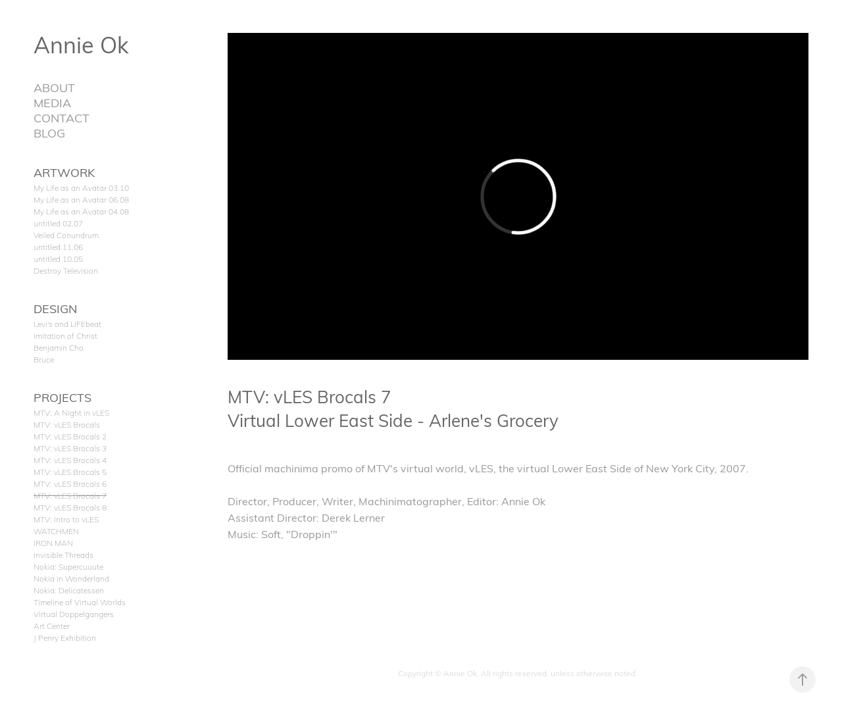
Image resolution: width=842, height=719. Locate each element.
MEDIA (52, 102)
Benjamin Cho (59, 347)
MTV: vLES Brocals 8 (70, 507)
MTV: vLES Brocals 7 (70, 495)
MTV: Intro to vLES (66, 519)
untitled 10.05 (58, 258)
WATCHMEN (56, 531)
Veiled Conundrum (66, 235)
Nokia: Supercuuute (68, 566)
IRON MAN (53, 542)
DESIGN (55, 308)
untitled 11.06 (58, 246)
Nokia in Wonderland (71, 578)
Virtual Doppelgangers (74, 613)
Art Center (52, 625)
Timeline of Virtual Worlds (80, 602)
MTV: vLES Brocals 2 (70, 436)
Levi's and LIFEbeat (67, 323)
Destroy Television (66, 270)
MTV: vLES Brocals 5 (70, 471)
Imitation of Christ (65, 335)
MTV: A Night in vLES (71, 412)
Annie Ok (81, 44)
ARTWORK (64, 172)
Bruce (44, 359)
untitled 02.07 (58, 223)
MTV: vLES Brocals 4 (70, 460)
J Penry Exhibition (65, 637)
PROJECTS (62, 397)
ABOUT (54, 87)
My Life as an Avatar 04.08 (81, 211)
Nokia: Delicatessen (69, 590)
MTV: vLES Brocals (67, 424)
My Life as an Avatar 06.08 (81, 199)
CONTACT (61, 117)
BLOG (49, 132)
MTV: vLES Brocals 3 (70, 448)
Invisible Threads (63, 554)
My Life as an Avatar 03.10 (81, 187)
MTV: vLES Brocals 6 (70, 483)
